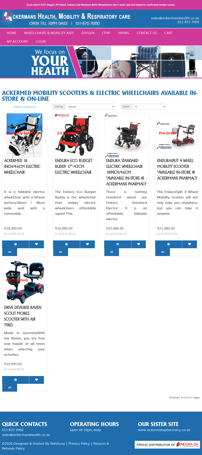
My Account (17, 41)
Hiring (123, 32)
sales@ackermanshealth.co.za (175, 17)
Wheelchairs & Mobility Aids (49, 32)
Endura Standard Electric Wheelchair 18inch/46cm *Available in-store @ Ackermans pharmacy (126, 172)
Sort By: (59, 106)
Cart (168, 32)
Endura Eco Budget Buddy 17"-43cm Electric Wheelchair (73, 166)
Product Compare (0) (24, 107)
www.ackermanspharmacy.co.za (164, 429)
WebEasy (57, 443)
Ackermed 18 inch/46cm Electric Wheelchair (22, 166)
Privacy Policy (79, 443)
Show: (126, 106)
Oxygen (87, 32)
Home (11, 32)
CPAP (106, 32)
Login (41, 41)
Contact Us (147, 32)
